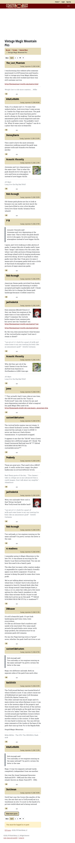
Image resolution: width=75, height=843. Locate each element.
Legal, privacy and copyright (10, 838)
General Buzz (23, 50)
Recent (8, 50)
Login (63, 2)
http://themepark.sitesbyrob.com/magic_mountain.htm (26, 408)
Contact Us (21, 838)
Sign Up (68, 2)
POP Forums (8, 830)
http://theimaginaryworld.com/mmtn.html (21, 84)
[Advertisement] (37, 24)
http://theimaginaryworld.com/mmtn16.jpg (21, 328)
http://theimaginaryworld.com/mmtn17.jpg (21, 324)
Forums (14, 50)
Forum (57, 2)
